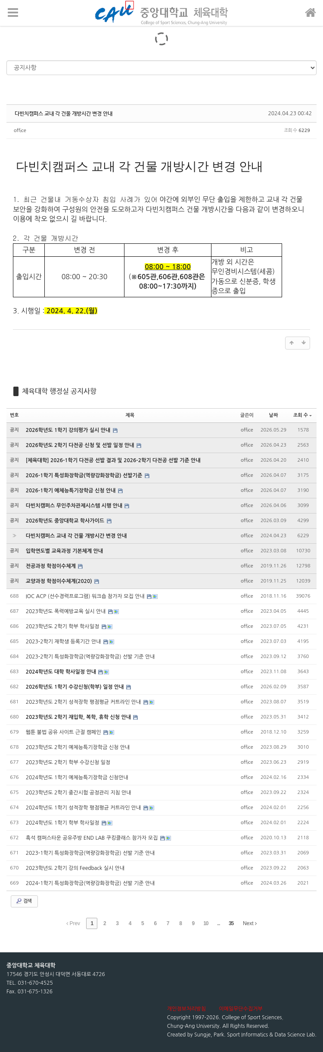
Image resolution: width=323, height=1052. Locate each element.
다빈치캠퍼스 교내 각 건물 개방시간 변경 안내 (63, 113)
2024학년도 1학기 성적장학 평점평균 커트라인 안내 (84, 807)
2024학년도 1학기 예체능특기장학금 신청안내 (77, 777)
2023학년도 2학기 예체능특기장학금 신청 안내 (78, 747)
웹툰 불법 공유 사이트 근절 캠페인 (64, 732)
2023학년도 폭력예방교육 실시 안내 (66, 611)
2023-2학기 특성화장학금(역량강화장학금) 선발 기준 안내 (90, 656)
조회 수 (302, 415)
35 (231, 923)
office (20, 130)
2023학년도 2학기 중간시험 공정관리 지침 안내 (78, 792)
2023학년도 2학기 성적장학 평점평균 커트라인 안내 (84, 702)
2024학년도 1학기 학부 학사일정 (63, 822)
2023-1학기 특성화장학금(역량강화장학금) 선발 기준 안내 (90, 853)
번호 (14, 415)
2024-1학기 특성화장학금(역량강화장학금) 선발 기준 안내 (90, 883)
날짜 (273, 415)
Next (250, 923)
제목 (129, 415)
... (218, 923)
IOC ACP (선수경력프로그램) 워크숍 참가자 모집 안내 (86, 596)
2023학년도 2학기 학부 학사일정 (63, 626)
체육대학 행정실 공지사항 (59, 391)
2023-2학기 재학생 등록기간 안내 (64, 641)
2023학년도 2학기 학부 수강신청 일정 (68, 762)
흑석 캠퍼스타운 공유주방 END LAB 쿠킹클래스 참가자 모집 (92, 838)
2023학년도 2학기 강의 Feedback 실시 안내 (75, 868)
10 (205, 923)
